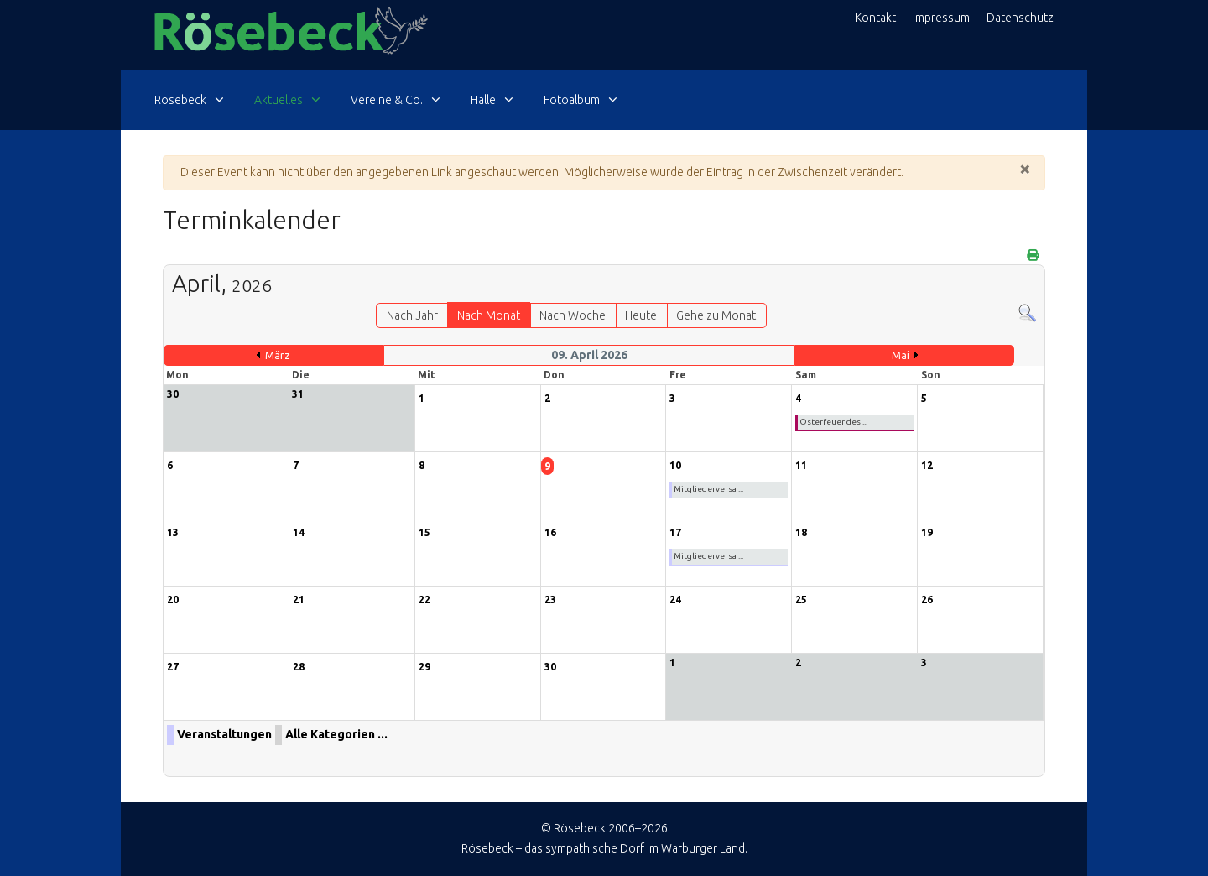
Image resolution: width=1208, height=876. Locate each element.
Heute (641, 315)
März (277, 355)
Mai (900, 355)
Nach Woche (572, 315)
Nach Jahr (412, 315)
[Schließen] (1025, 168)
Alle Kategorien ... (336, 734)
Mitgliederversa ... (708, 488)
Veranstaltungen (224, 734)
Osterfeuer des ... (833, 421)
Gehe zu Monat (716, 315)
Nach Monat (488, 315)
